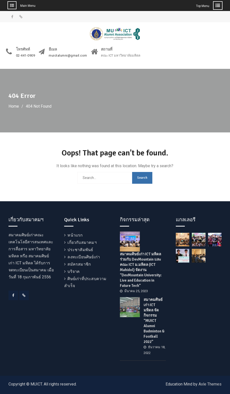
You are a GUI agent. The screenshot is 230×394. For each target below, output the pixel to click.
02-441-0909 (25, 55)
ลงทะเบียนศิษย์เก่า (83, 257)
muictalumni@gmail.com (68, 55)
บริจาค (73, 271)
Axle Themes (210, 384)
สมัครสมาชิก (79, 264)
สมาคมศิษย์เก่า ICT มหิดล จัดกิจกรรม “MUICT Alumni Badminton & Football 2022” (154, 320)
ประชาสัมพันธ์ (80, 249)
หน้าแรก (75, 235)
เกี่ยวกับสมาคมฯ (81, 242)
